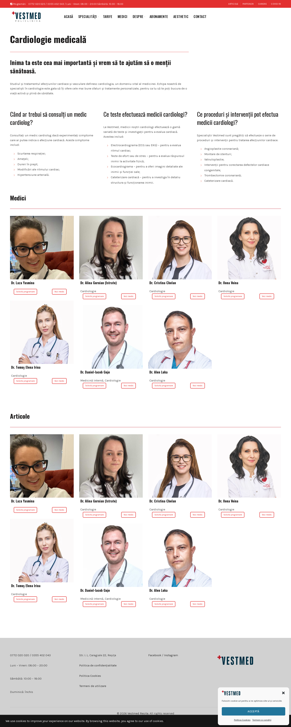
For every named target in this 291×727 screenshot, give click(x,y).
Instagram (170, 655)
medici (122, 16)
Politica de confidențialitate (98, 665)
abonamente (159, 16)
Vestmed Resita (137, 713)
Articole (233, 4)
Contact (200, 16)
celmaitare (158, 721)
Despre (138, 16)
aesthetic (181, 16)
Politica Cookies (242, 720)
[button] (283, 693)
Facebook (154, 655)
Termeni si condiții (261, 720)
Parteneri (248, 4)
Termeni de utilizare (92, 686)
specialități (87, 16)
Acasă (68, 16)
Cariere (262, 4)
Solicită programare (25, 292)
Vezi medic (59, 292)
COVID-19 (276, 4)
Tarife (107, 16)
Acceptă (253, 711)
